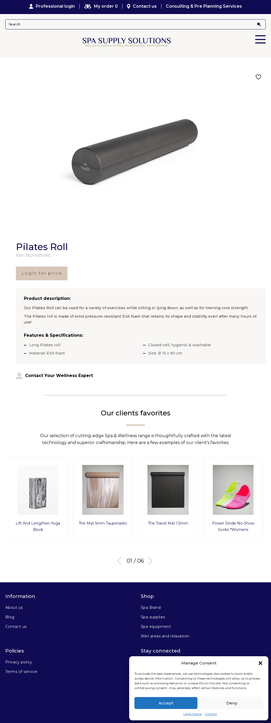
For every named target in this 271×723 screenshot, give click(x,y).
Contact (211, 714)
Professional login (52, 6)
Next (148, 561)
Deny (231, 703)
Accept (166, 703)
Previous (121, 561)
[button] (260, 663)
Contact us (142, 6)
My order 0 (101, 6)
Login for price (41, 273)
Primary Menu (260, 35)
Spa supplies (153, 617)
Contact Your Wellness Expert (54, 375)
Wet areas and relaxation (165, 636)
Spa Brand (151, 607)
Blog (10, 617)
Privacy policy (18, 662)
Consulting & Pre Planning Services (204, 6)
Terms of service (21, 671)
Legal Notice (192, 714)
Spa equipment (156, 626)
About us (14, 607)
